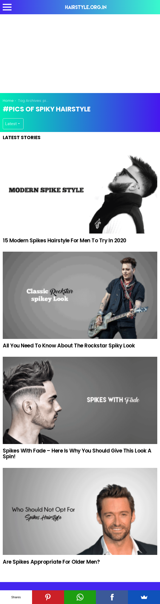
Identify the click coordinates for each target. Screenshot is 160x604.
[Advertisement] (81, 52)
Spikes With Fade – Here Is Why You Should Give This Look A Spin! (77, 453)
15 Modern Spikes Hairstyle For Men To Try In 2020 (64, 240)
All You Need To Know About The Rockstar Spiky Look (69, 345)
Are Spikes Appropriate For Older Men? (51, 562)
